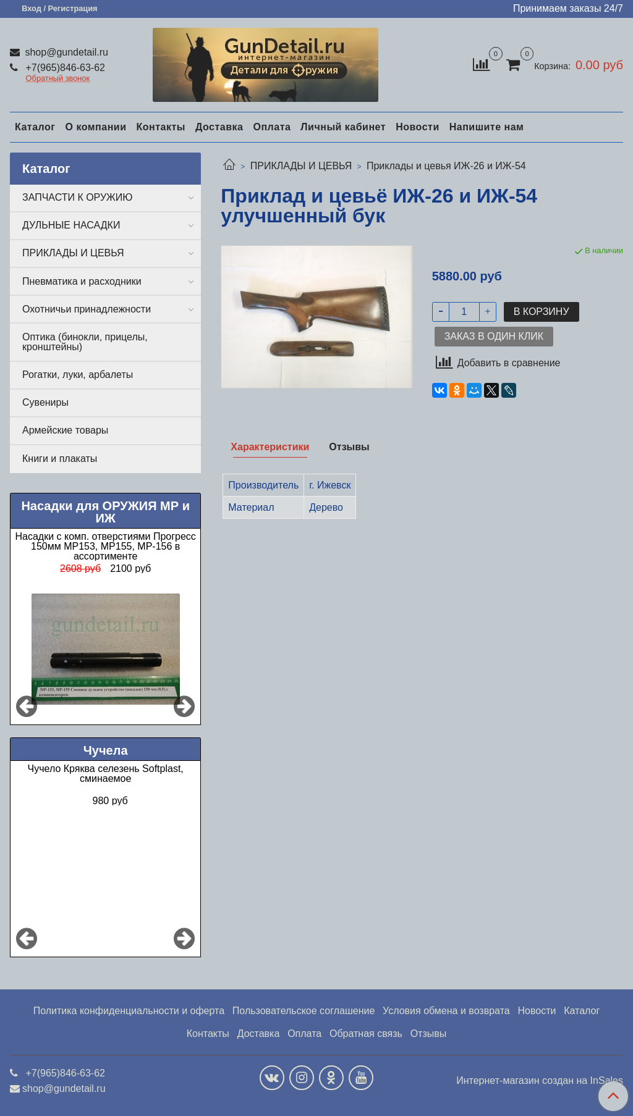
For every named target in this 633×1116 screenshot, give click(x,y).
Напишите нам (486, 127)
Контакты (160, 127)
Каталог (35, 127)
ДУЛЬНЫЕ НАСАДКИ (71, 225)
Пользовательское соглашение (303, 1010)
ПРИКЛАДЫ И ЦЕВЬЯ (301, 166)
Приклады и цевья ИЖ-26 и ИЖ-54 (446, 166)
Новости (418, 127)
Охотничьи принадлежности (86, 309)
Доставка (219, 127)
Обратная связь (365, 1033)
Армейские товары (65, 430)
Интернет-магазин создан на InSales (539, 1081)
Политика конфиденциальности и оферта (128, 1010)
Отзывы (428, 1033)
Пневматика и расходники (82, 281)
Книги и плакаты (59, 458)
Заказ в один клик (493, 336)
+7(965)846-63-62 (64, 67)
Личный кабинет (343, 127)
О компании (95, 127)
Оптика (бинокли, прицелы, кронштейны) (85, 342)
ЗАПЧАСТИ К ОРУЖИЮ (77, 197)
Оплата (272, 127)
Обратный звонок (58, 79)
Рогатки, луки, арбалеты (77, 374)
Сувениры (45, 402)
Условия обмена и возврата (446, 1010)
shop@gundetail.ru (65, 52)
